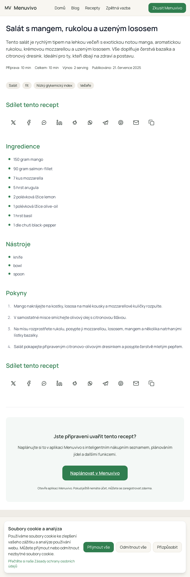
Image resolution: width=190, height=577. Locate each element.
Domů (59, 8)
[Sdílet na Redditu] (75, 122)
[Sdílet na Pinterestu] (121, 122)
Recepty (92, 8)
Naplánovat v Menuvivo (95, 473)
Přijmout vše (98, 547)
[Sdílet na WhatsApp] (90, 122)
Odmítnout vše (133, 547)
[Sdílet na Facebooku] (29, 122)
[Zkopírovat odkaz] (151, 122)
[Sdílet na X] (13, 122)
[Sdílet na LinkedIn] (59, 122)
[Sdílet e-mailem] (136, 122)
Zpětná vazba (118, 8)
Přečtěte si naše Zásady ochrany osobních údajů (41, 563)
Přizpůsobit (167, 547)
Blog (75, 8)
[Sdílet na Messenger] (44, 122)
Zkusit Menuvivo (167, 8)
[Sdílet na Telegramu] (105, 122)
